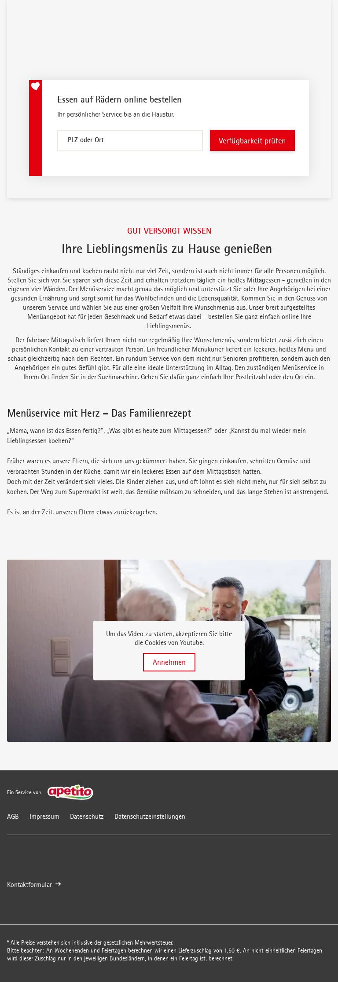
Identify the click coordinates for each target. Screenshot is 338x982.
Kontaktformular (34, 884)
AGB (13, 816)
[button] (169, 651)
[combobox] (130, 140)
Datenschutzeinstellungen (149, 816)
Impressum (44, 816)
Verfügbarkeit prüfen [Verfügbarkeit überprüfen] (252, 141)
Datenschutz (87, 816)
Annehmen (169, 662)
